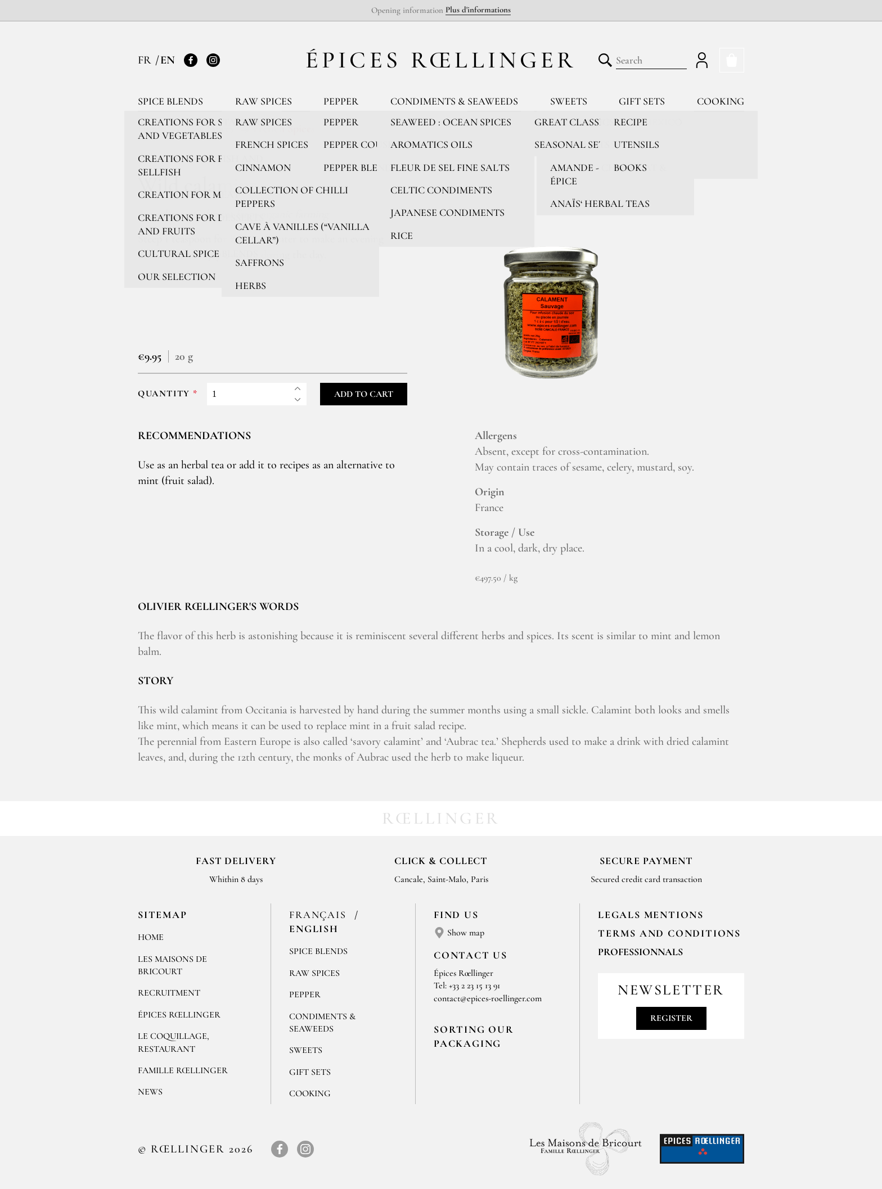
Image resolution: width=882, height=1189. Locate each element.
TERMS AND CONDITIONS (669, 933)
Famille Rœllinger (183, 1070)
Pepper (340, 101)
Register (671, 1018)
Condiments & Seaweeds (454, 101)
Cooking (720, 101)
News (150, 1091)
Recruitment (169, 992)
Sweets (568, 101)
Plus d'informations (478, 9)
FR (146, 60)
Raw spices (263, 101)
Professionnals (640, 952)
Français (319, 914)
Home (151, 937)
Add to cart (363, 394)
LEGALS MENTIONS (651, 914)
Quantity (164, 393)
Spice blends (170, 101)
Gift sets (642, 101)
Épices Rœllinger (441, 60)
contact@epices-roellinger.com (488, 998)
